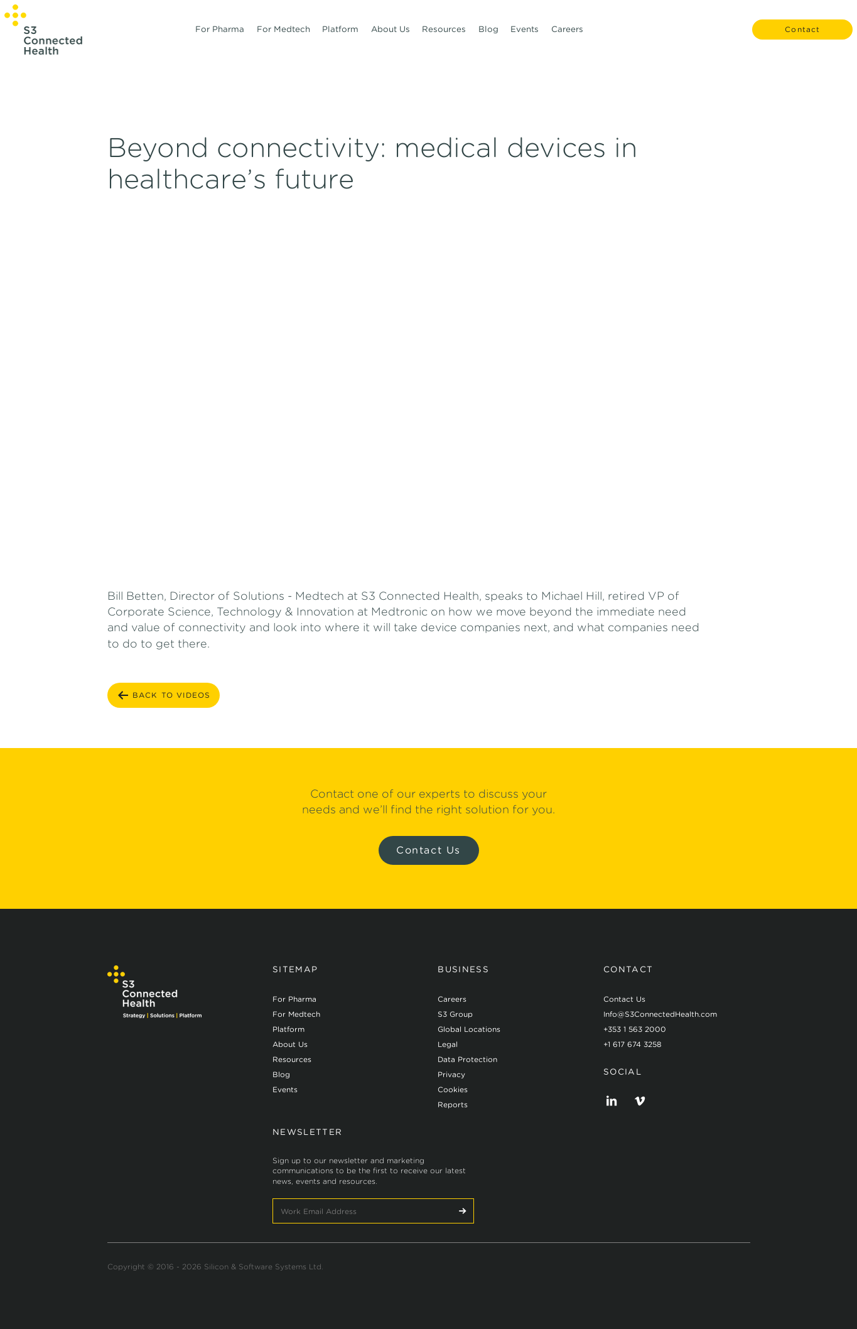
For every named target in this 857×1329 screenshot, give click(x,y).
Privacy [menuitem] (451, 1074)
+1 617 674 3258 (632, 1044)
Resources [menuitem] (444, 37)
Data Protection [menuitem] (467, 1059)
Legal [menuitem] (448, 1044)
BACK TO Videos (164, 695)
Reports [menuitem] (453, 1104)
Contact (794, 37)
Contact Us (428, 850)
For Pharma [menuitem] (219, 37)
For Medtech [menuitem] (283, 37)
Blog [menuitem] (488, 37)
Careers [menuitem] (567, 37)
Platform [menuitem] (340, 37)
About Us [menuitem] (390, 37)
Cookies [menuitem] (453, 1089)
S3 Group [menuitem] (455, 1014)
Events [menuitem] (524, 37)
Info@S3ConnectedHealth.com (660, 1014)
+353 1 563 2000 (634, 1029)
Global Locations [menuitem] (469, 1029)
